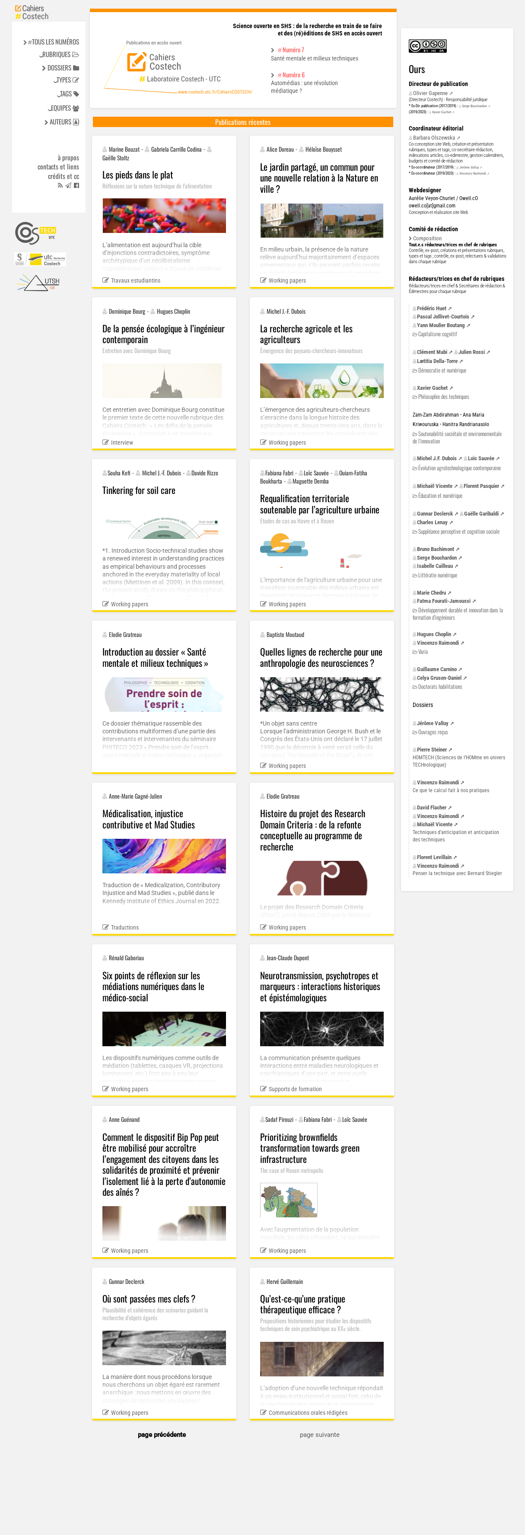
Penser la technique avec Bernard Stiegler (457, 873)
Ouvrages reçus (433, 732)
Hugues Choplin (434, 634)
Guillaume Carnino (437, 669)
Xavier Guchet (441, 112)
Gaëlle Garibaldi (481, 513)
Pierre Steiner (432, 749)
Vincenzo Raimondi (472, 173)
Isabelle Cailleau (435, 566)
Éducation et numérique (440, 495)
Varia (423, 651)
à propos (68, 157)
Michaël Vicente (434, 486)
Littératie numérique (437, 575)
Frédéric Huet (431, 308)
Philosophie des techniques (443, 396)
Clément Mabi (432, 352)
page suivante (320, 1435)
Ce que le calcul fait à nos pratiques (451, 790)
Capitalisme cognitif (437, 334)
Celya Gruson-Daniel (439, 678)
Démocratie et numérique (442, 370)
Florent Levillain (434, 857)
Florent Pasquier (481, 486)
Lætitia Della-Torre (437, 361)
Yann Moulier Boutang (441, 325)
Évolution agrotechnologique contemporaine (459, 468)
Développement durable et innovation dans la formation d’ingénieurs (458, 613)
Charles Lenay (432, 522)
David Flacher (431, 807)
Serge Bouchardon (474, 106)
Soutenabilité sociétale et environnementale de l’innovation (457, 437)
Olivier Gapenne (430, 93)
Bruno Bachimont (435, 549)
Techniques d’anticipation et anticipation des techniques (456, 836)
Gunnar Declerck (435, 513)
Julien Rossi (471, 352)
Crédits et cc (63, 176)
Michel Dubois (437, 458)
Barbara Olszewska (434, 137)
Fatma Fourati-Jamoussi (444, 601)
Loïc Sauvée (481, 458)
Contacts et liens (58, 167)
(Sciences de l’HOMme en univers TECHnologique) (459, 761)
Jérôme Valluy (469, 167)
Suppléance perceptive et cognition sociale (459, 531)
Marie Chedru (431, 592)
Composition (427, 238)
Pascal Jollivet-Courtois (443, 316)
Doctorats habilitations (440, 686)
